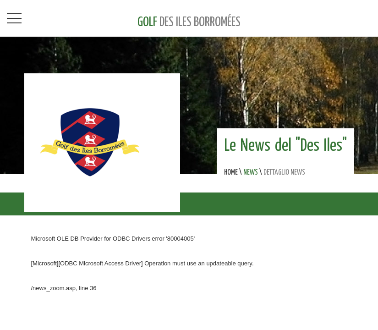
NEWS (250, 172)
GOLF (189, 22)
